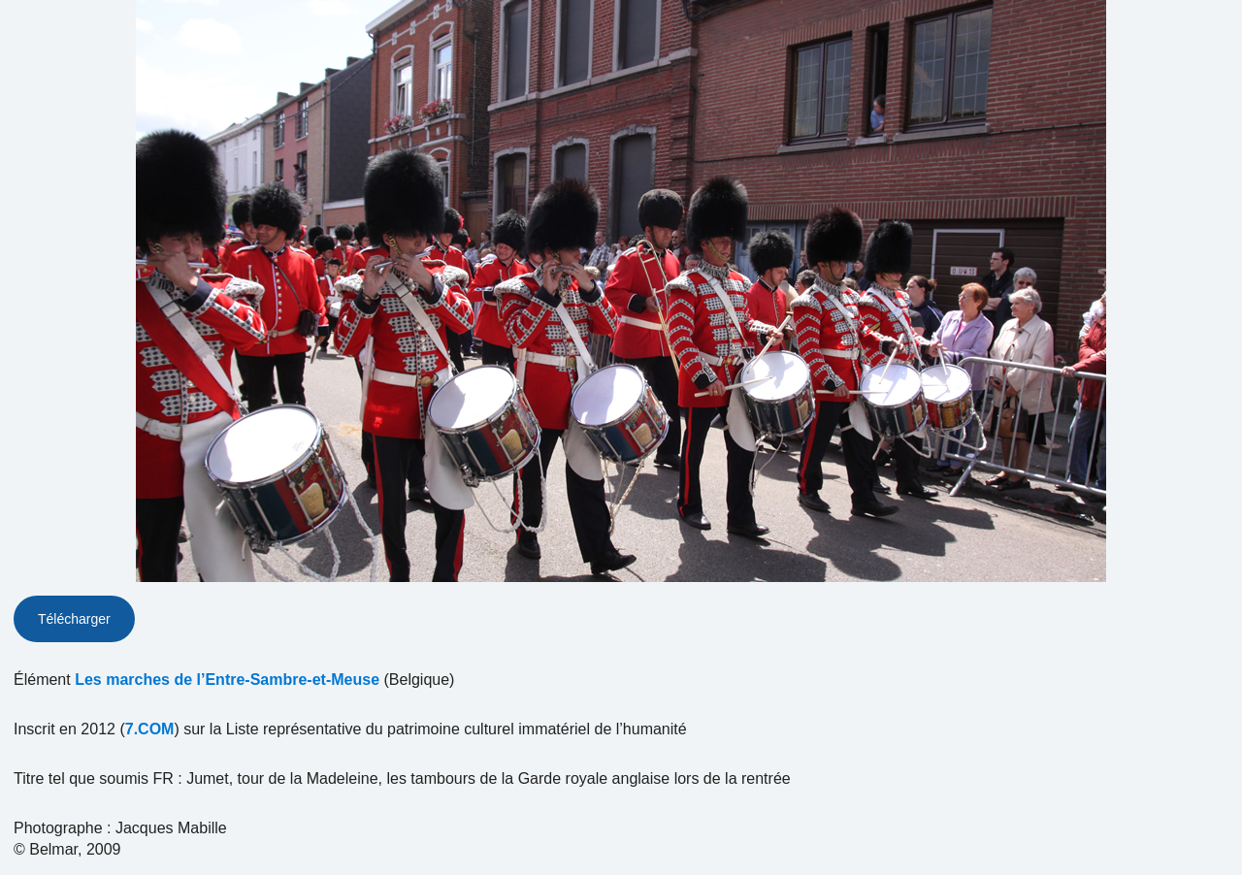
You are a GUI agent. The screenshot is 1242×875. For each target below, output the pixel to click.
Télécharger (74, 619)
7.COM (150, 729)
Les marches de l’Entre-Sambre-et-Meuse (227, 679)
